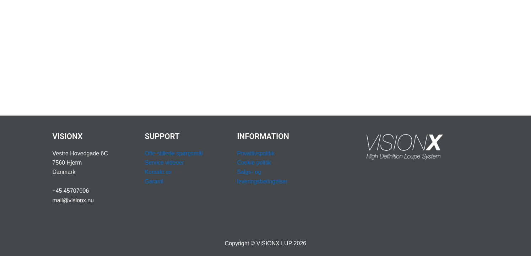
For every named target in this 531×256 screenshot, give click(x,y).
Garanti (154, 181)
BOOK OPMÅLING (380, 14)
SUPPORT (330, 14)
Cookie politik (254, 163)
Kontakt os (158, 172)
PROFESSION (282, 14)
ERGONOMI (236, 14)
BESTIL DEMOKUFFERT (443, 14)
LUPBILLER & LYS (185, 14)
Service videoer (164, 163)
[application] (207, 14)
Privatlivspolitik (256, 153)
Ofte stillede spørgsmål (174, 153)
